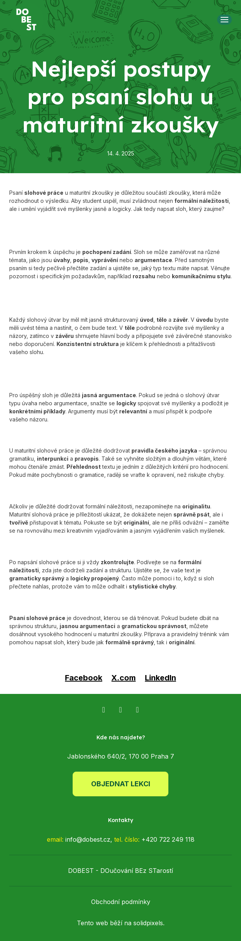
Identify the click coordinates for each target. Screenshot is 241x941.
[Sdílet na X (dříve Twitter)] (123, 678)
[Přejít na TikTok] (137, 710)
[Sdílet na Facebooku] (83, 678)
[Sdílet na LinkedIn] (160, 678)
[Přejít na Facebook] (104, 710)
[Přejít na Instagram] (121, 710)
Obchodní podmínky (120, 902)
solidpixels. (149, 923)
